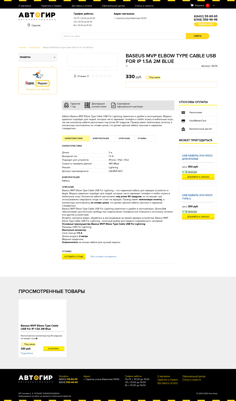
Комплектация (101, 138)
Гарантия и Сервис (51, 6)
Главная (22, 47)
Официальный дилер (113, 6)
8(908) (205, 19)
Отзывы (142, 138)
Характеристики (74, 138)
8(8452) (205, 16)
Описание (124, 138)
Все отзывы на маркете (103, 256)
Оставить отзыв (73, 256)
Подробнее (27, 353)
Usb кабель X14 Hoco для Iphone (197, 157)
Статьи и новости (144, 6)
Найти (197, 36)
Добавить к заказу (198, 177)
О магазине (25, 6)
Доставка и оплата (82, 6)
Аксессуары (34, 47)
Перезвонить (206, 24)
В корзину (53, 348)
